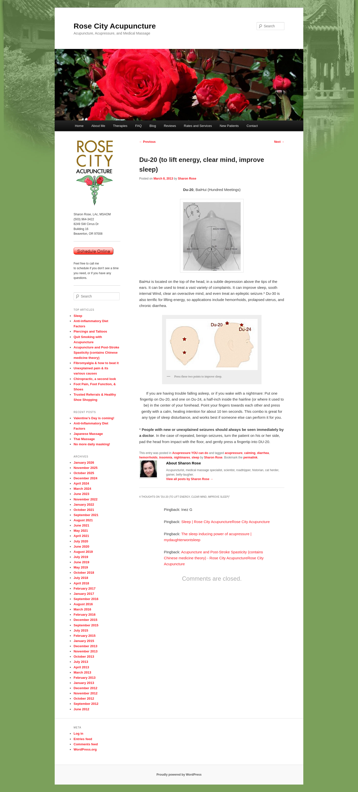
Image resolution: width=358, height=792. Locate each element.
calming (249, 453)
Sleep (78, 316)
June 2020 (81, 546)
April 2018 (81, 583)
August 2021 (83, 520)
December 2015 (85, 620)
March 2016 (82, 609)
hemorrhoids (148, 457)
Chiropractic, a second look (95, 379)
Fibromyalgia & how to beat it (96, 363)
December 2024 (85, 478)
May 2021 (81, 530)
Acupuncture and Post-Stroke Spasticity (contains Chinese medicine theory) (96, 352)
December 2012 (85, 688)
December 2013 (85, 646)
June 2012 (81, 709)
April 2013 (81, 667)
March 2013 (82, 672)
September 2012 (86, 704)
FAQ (138, 126)
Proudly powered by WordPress (178, 774)
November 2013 (85, 651)
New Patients (229, 126)
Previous (147, 142)
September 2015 (86, 625)
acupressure (233, 453)
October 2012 (84, 698)
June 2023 (81, 494)
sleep (195, 457)
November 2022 (85, 499)
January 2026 (84, 462)
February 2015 (84, 636)
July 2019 (81, 557)
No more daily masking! (92, 444)
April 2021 (81, 536)
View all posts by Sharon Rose (189, 479)
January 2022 (84, 504)
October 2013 (84, 656)
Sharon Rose (187, 178)
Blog (152, 126)
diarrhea (263, 453)
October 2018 (84, 572)
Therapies (120, 126)
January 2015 (84, 641)
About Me (98, 126)
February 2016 (84, 614)
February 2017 (84, 588)
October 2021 (84, 510)
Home (79, 126)
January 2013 (84, 683)
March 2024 (82, 488)
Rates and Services (198, 126)
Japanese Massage (88, 434)
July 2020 (81, 541)
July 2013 (81, 662)
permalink (250, 457)
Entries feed (83, 739)
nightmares (182, 457)
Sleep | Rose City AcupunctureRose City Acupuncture (225, 522)
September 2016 (86, 599)
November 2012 (85, 693)
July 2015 (81, 630)
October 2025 (84, 473)
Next (279, 142)
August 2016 (83, 604)
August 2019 (83, 552)
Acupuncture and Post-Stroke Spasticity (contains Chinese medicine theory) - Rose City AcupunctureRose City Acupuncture (214, 558)
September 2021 (86, 515)
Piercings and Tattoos (90, 331)
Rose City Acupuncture (115, 26)
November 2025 (85, 468)
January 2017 (84, 594)
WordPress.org (85, 749)
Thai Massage (84, 439)
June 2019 (81, 562)
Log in (78, 733)
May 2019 (81, 567)
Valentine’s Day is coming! (94, 418)
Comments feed (86, 744)
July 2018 (81, 578)
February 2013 (84, 677)
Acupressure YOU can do (190, 453)
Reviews (170, 126)
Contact (252, 126)
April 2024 (81, 483)
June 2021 (81, 525)
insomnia (165, 457)
